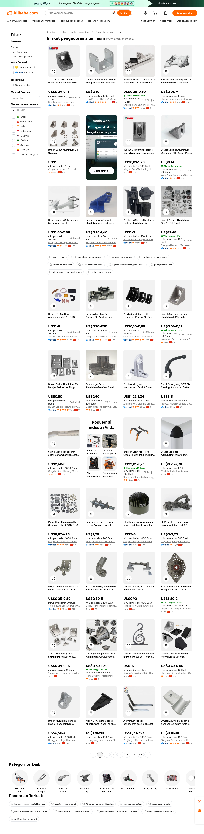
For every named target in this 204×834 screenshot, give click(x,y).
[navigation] (26, 394)
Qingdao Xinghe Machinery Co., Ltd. (139, 541)
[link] (199, 801)
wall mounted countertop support (72, 811)
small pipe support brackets (159, 811)
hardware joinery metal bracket (28, 804)
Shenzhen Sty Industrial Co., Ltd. (139, 477)
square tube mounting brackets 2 (126, 264)
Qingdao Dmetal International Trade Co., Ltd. (176, 740)
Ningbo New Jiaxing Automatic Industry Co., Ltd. (139, 605)
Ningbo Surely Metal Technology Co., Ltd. (101, 336)
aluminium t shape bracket (88, 257)
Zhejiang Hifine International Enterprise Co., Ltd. (139, 740)
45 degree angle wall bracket (98, 804)
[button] (114, 13)
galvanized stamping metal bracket (29, 811)
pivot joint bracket (161, 264)
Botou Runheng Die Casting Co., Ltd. (101, 605)
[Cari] (124, 13)
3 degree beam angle (121, 257)
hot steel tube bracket (63, 804)
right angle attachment (24, 819)
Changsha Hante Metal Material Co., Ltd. (139, 336)
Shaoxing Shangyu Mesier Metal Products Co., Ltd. (139, 104)
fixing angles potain (131, 804)
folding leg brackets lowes (153, 257)
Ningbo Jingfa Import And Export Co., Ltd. (64, 102)
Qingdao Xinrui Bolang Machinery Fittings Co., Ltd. (64, 471)
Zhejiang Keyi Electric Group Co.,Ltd (139, 403)
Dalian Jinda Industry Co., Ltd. (101, 406)
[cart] (155, 13)
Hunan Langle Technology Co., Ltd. (64, 406)
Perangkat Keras (104, 32)
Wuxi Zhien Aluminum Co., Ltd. (176, 175)
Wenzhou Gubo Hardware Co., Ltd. (176, 339)
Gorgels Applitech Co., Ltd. (62, 169)
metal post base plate (90, 264)
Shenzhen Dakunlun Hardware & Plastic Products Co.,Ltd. (64, 336)
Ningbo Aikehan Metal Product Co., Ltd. (64, 541)
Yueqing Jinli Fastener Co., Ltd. (64, 673)
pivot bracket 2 (58, 257)
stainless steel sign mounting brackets (117, 811)
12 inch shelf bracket (99, 272)
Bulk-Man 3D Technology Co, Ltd (176, 673)
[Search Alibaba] (79, 13)
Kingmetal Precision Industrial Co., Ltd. (101, 242)
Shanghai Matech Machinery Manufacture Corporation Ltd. (176, 245)
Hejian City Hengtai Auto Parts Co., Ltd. (176, 608)
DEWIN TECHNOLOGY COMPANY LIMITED (101, 99)
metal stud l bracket (159, 804)
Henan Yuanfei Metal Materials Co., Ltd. (101, 675)
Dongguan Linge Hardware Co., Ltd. (64, 740)
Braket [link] (121, 32)
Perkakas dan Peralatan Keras (75, 32)
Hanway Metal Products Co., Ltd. (176, 403)
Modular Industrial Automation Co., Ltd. (176, 471)
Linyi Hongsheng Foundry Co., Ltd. (176, 541)
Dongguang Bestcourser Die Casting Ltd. (101, 740)
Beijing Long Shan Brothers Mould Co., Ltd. (176, 99)
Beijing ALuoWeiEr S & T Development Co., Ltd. (139, 673)
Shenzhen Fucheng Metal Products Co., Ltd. (139, 239)
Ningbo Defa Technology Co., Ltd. (139, 169)
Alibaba (51, 32)
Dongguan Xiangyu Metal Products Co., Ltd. (64, 242)
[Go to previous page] (93, 755)
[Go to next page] (147, 755)
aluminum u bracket (60, 264)
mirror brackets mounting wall (65, 272)
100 (141, 754)
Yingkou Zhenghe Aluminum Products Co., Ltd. (64, 605)
